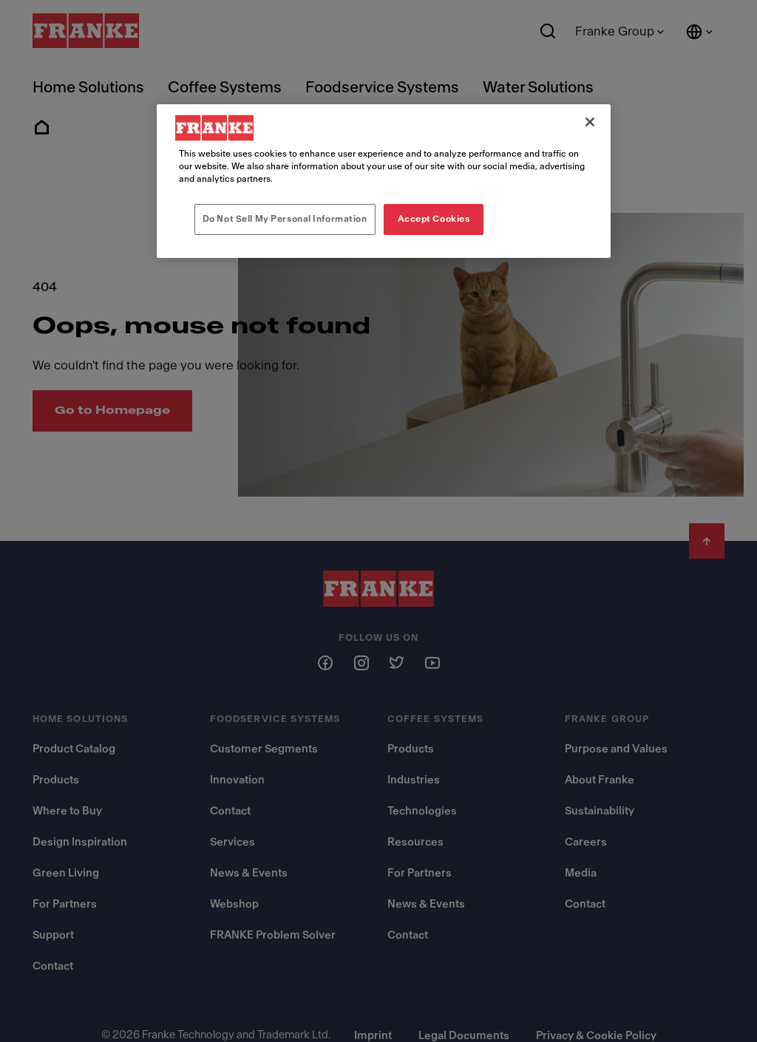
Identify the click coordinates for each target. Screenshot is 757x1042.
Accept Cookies (434, 218)
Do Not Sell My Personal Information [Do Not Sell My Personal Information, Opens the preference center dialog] (285, 218)
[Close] (590, 122)
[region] (384, 181)
